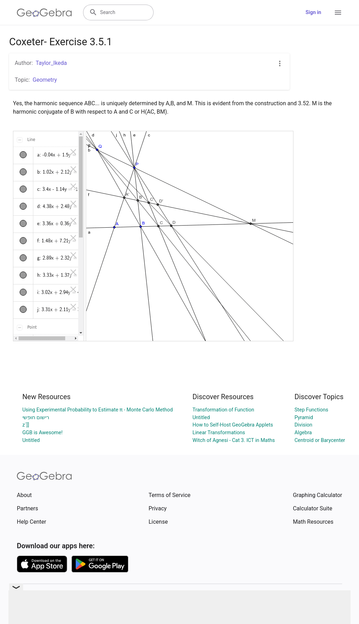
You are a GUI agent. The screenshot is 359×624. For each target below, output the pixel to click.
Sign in (313, 12)
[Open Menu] (338, 12)
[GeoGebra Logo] (44, 12)
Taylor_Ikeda (51, 63)
